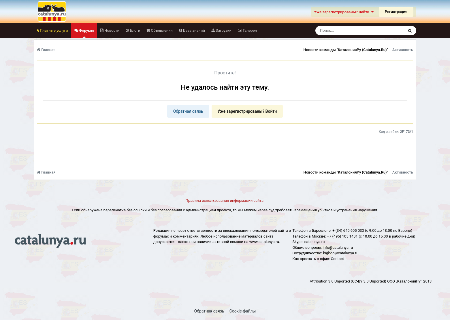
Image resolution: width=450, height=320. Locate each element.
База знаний (193, 30)
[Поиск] (349, 30)
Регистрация (396, 12)
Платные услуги (53, 30)
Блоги (134, 30)
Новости (111, 30)
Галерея (249, 30)
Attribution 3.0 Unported (330, 281)
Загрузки (223, 30)
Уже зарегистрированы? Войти (344, 12)
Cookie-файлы (242, 311)
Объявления (161, 30)
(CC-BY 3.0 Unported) (368, 281)
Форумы (86, 33)
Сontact (337, 259)
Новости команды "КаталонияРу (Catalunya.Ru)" (345, 50)
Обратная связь (188, 111)
